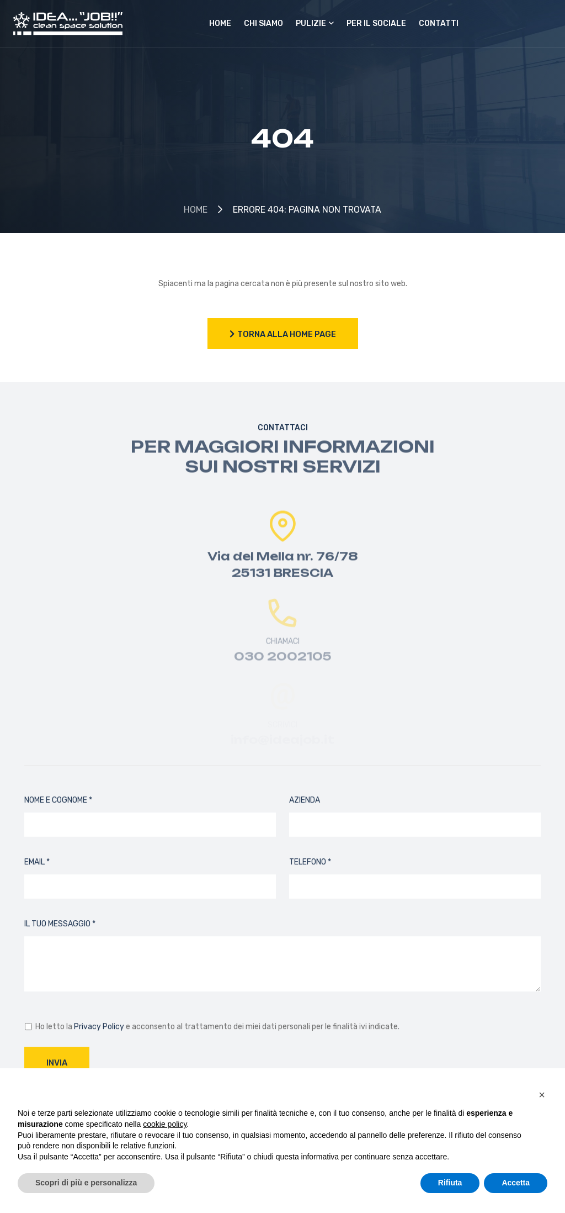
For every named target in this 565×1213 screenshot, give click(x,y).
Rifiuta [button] (450, 1182)
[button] (542, 1095)
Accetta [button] (516, 1182)
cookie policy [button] (164, 1124)
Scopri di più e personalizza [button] (86, 1182)
